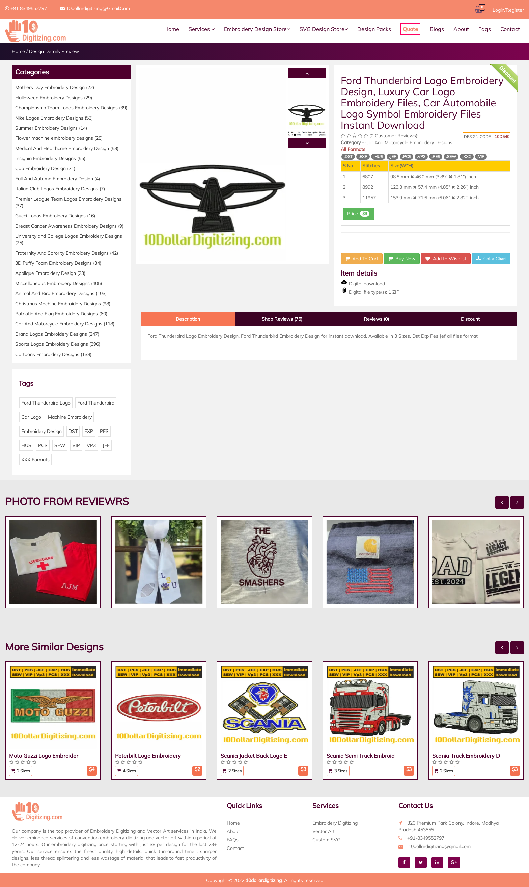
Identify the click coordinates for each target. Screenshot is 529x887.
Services (202, 29)
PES (104, 431)
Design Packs (374, 29)
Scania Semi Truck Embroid (361, 755)
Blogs (437, 29)
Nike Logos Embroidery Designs (54, 118)
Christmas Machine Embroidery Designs (62, 304)
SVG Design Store (324, 29)
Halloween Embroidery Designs (53, 98)
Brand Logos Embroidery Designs (57, 334)
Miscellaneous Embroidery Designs (58, 283)
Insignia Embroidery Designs (50, 158)
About (461, 29)
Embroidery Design (41, 431)
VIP (76, 445)
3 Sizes (338, 770)
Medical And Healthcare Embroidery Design (66, 148)
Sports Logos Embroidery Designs (57, 344)
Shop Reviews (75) (282, 319)
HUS (26, 445)
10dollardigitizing (264, 880)
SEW (59, 445)
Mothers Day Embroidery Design (54, 87)
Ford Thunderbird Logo (46, 403)
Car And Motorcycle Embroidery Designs (64, 324)
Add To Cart (361, 259)
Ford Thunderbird (95, 403)
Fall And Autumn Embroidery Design (57, 179)
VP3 (91, 445)
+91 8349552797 (26, 8)
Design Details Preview (54, 51)
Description (188, 319)
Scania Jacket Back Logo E (254, 755)
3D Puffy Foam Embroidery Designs (58, 263)
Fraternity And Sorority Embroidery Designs (66, 253)
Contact (510, 29)
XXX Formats (35, 459)
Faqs (484, 29)
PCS (43, 445)
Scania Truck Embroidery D (466, 755)
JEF (106, 445)
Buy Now (401, 259)
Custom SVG (326, 840)
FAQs (233, 840)
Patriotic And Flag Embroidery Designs (61, 314)
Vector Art (323, 831)
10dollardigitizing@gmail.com (95, 8)
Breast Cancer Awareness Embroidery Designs (69, 226)
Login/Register (508, 10)
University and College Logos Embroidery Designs (68, 239)
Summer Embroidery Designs (51, 128)
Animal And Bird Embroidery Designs (61, 293)
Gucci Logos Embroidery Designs (55, 216)
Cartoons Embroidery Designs (53, 354)
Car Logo (31, 417)
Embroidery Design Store (257, 29)
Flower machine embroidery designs (59, 138)
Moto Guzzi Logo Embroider (43, 755)
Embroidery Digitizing (335, 823)
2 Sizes (20, 770)
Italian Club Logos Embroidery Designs (60, 189)
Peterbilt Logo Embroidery (148, 755)
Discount (470, 319)
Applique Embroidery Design (50, 273)
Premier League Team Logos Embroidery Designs (68, 202)
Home (171, 29)
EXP (88, 431)
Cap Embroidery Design (45, 168)
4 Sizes (126, 770)
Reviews (376, 319)
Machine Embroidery (70, 417)
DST (73, 431)
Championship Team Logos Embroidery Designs (71, 108)
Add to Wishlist (445, 259)
